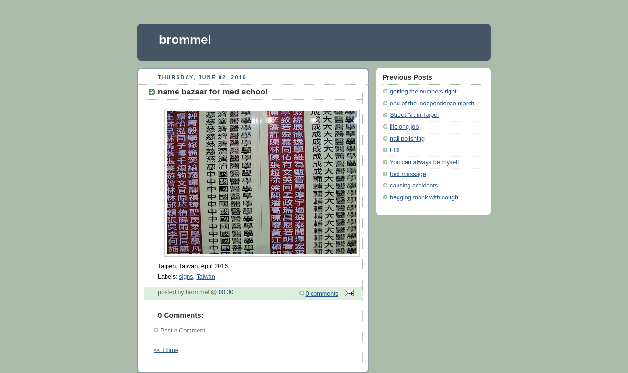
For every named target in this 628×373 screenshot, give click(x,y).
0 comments (322, 293)
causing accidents (414, 185)
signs (186, 276)
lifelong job (404, 127)
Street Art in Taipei (414, 115)
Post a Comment (182, 330)
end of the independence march (432, 103)
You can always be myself (424, 162)
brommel (185, 39)
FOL (396, 150)
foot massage (408, 174)
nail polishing (407, 138)
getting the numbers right (423, 91)
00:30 (226, 292)
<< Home (166, 350)
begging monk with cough (424, 197)
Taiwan (205, 276)
